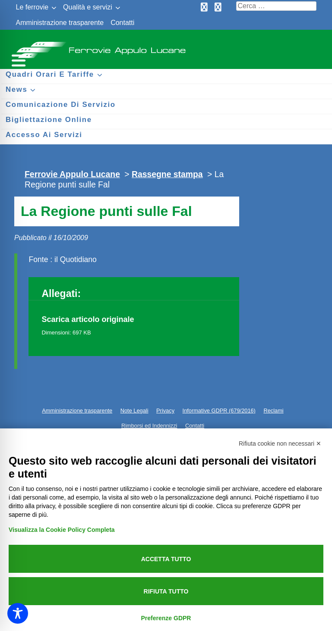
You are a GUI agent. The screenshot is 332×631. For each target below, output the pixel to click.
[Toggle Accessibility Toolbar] (17, 613)
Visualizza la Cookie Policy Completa (62, 529)
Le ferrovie (32, 7)
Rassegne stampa (167, 174)
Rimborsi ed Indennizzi (149, 425)
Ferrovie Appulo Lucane (166, 47)
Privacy (165, 410)
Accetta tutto (166, 559)
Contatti (122, 22)
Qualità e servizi (87, 7)
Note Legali (134, 410)
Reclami (273, 410)
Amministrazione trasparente (60, 22)
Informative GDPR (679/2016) (219, 410)
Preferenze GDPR (166, 618)
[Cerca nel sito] (276, 6)
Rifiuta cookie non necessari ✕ (280, 443)
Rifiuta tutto (166, 591)
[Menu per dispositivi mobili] (17, 59)
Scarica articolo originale (87, 319)
